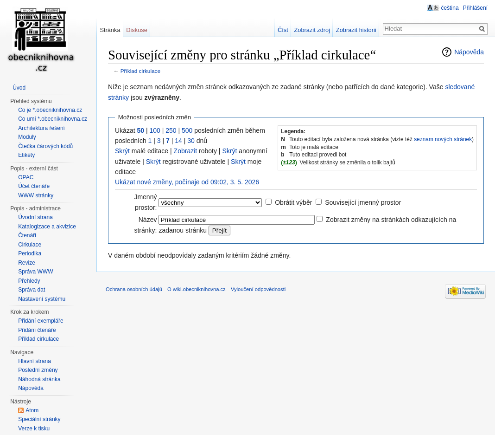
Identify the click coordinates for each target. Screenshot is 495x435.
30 (191, 140)
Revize (26, 263)
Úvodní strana (35, 217)
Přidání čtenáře (37, 330)
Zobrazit (185, 151)
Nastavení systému (41, 299)
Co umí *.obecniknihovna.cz (52, 119)
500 (187, 130)
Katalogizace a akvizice (47, 226)
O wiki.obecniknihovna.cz (196, 289)
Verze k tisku (34, 428)
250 (170, 130)
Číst (283, 29)
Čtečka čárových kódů (45, 146)
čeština (450, 8)
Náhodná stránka (39, 379)
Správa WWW (35, 271)
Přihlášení (475, 8)
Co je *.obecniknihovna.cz (50, 110)
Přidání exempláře (40, 321)
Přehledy (29, 281)
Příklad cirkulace (140, 71)
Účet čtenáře (34, 186)
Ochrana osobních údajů (134, 289)
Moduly (27, 137)
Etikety (26, 155)
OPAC (25, 177)
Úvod (19, 87)
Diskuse (136, 29)
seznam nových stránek (443, 139)
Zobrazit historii (356, 29)
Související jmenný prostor (363, 202)
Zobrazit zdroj (312, 29)
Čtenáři (27, 235)
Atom (31, 410)
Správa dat (31, 289)
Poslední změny (37, 370)
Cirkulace (29, 244)
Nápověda (469, 52)
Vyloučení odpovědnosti (258, 289)
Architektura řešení (41, 128)
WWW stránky (35, 195)
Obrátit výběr (293, 202)
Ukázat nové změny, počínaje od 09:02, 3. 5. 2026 (187, 182)
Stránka (110, 29)
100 (154, 130)
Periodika (29, 253)
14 (178, 140)
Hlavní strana (34, 361)
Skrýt (122, 151)
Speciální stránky (39, 419)
